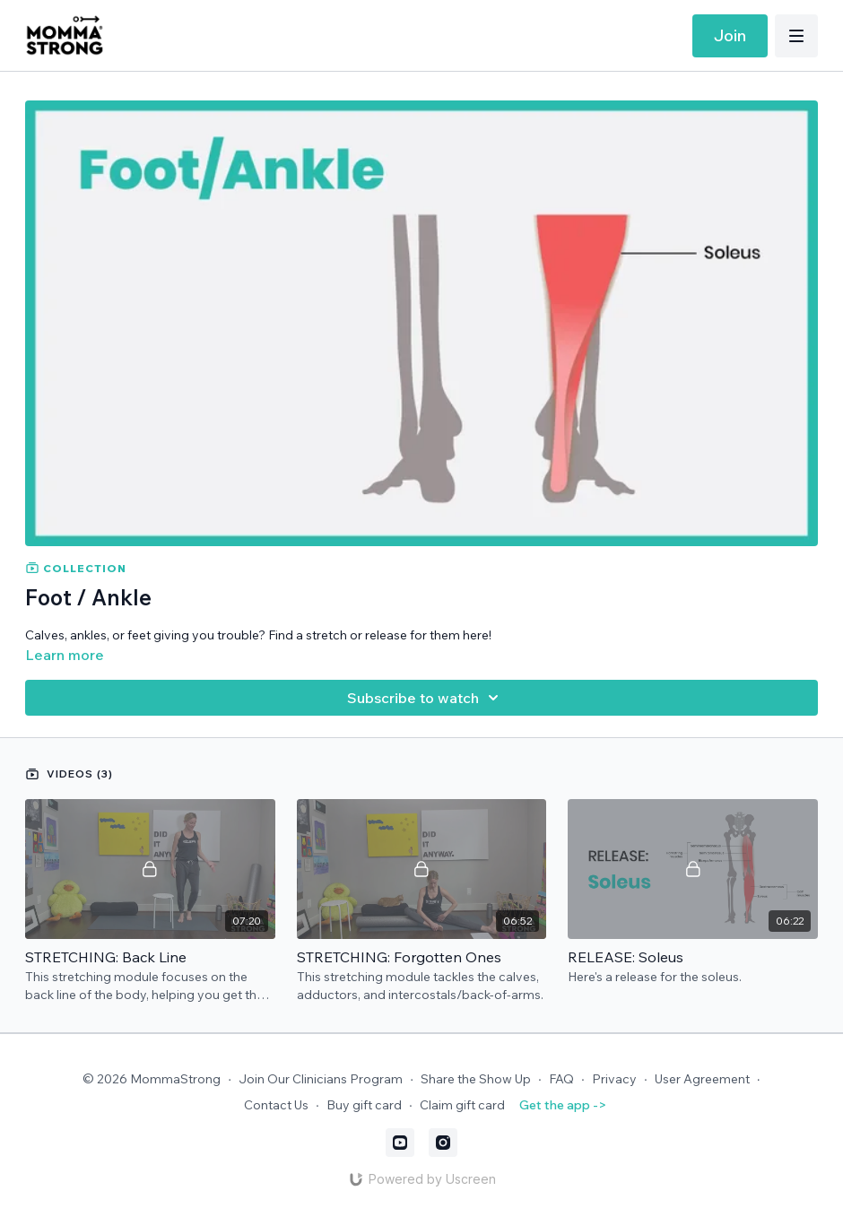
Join (730, 35)
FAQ (561, 1079)
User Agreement (702, 1079)
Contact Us (276, 1105)
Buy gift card (364, 1105)
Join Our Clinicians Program (321, 1079)
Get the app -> (562, 1105)
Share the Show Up (476, 1079)
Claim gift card (462, 1105)
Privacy (614, 1079)
